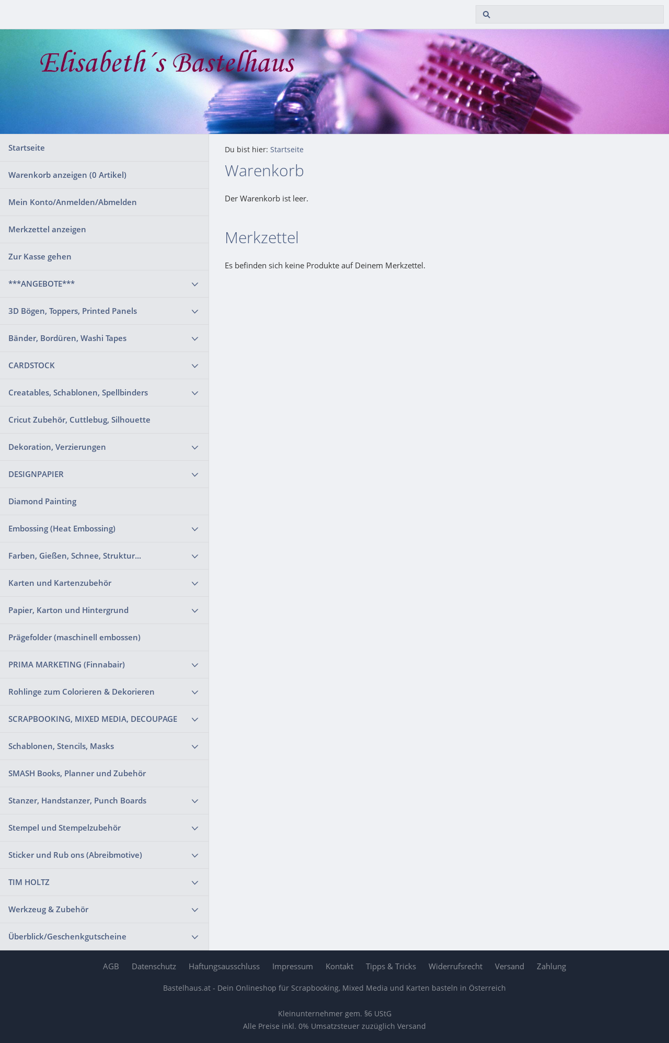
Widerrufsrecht (455, 966)
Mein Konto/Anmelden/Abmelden (72, 202)
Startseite (26, 147)
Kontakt (339, 966)
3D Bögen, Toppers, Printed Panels (72, 310)
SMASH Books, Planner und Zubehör (77, 773)
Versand (509, 966)
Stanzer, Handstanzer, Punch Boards (77, 800)
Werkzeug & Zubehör (48, 909)
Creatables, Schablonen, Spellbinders (78, 392)
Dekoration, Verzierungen (57, 446)
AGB (111, 966)
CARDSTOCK (31, 365)
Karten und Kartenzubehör (59, 582)
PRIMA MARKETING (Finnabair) (66, 664)
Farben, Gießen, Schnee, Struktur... (74, 555)
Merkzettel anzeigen (47, 229)
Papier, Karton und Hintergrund (68, 610)
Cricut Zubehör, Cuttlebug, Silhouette (79, 419)
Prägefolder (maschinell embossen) (74, 637)
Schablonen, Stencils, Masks (61, 746)
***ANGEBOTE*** (41, 283)
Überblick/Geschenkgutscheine (67, 936)
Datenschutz (154, 966)
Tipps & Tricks (391, 966)
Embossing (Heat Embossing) (62, 528)
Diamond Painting (42, 501)
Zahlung (551, 966)
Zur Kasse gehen (40, 256)
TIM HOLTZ (29, 882)
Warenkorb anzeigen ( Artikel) (67, 174)
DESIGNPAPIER (36, 474)
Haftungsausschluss (224, 966)
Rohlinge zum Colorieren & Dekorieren (81, 691)
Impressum (292, 966)
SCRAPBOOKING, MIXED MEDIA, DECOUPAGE (92, 718)
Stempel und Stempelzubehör (64, 827)
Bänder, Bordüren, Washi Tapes (67, 338)
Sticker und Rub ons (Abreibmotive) (75, 854)
